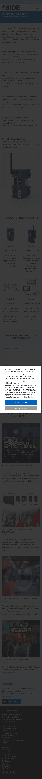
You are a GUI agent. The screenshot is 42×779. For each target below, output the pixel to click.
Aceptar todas (21, 402)
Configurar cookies (20, 408)
